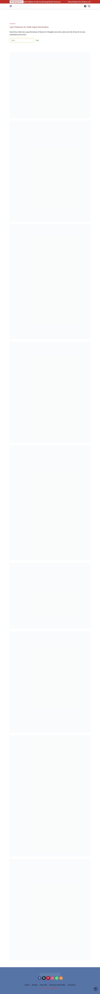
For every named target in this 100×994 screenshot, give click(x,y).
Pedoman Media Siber (57, 985)
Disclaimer (72, 985)
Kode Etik (43, 985)
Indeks (27, 985)
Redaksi (35, 985)
